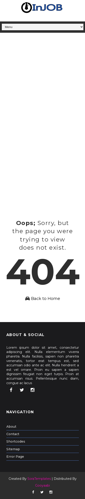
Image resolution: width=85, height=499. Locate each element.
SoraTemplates (39, 479)
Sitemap (13, 449)
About (11, 427)
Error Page (15, 457)
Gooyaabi (42, 485)
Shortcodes (15, 441)
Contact (12, 434)
